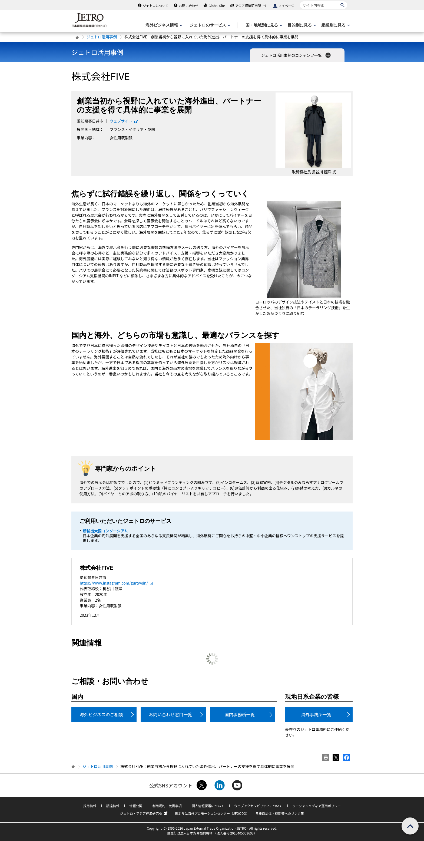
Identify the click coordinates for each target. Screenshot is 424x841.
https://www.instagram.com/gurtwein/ (117, 583)
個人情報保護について (208, 805)
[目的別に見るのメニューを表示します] (301, 25)
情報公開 (135, 805)
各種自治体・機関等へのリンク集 (279, 813)
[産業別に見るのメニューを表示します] (335, 25)
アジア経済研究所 (251, 5)
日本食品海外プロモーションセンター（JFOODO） (212, 813)
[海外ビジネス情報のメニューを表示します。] (163, 25)
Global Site (216, 5)
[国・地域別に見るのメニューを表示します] (263, 25)
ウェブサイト (124, 121)
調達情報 (112, 805)
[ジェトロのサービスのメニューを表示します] (209, 25)
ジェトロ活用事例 (102, 36)
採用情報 (89, 805)
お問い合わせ (188, 5)
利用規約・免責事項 (167, 805)
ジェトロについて (156, 5)
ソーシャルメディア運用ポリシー (316, 805)
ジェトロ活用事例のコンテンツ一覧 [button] (296, 55)
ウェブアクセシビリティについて (258, 805)
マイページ (286, 5)
